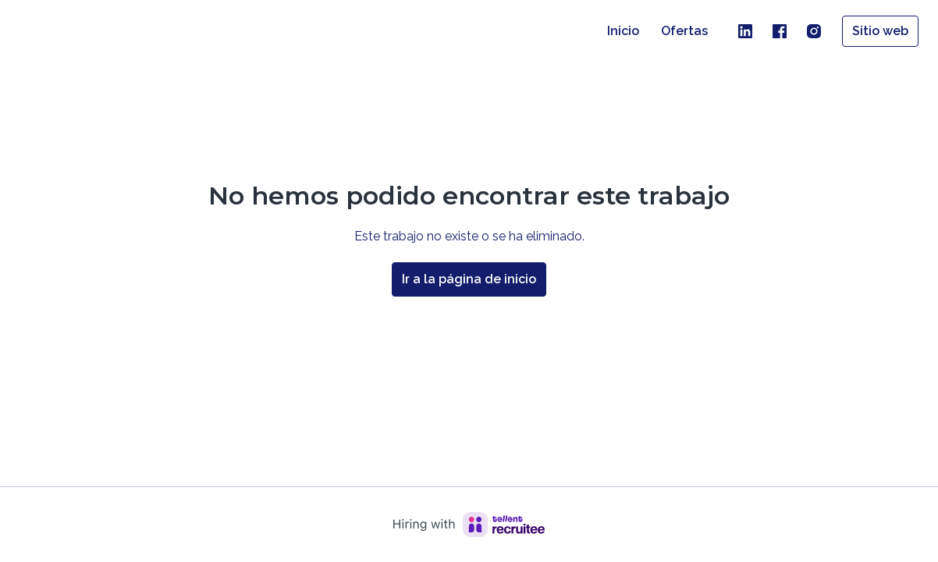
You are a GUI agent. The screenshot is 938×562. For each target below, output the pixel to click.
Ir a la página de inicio (469, 279)
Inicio (623, 30)
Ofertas (684, 30)
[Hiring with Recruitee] (469, 524)
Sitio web (880, 30)
